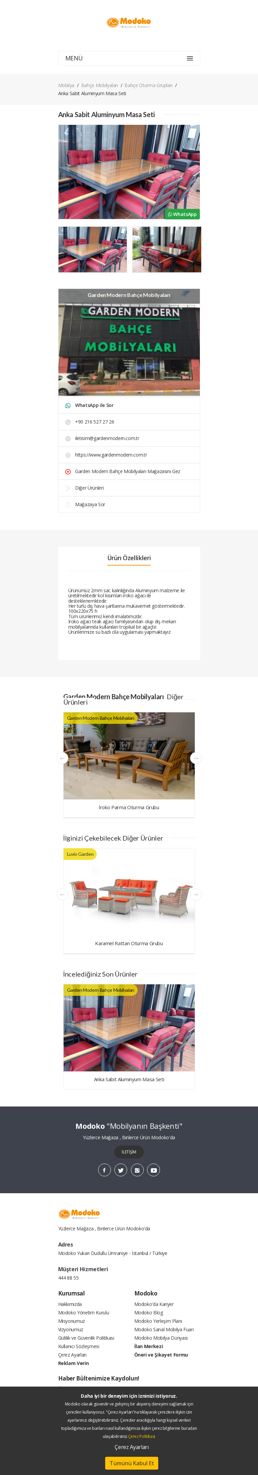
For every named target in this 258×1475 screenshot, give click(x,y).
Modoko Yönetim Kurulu (83, 1312)
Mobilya (66, 85)
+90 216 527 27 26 (89, 421)
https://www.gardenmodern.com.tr (106, 455)
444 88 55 (68, 1278)
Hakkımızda (70, 1304)
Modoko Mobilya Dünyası (161, 1338)
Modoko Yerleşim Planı (158, 1321)
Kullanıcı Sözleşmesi (78, 1346)
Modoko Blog (148, 1312)
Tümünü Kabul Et (132, 1463)
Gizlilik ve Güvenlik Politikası (86, 1338)
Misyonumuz (71, 1321)
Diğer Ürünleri (84, 488)
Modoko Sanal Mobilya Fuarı (164, 1329)
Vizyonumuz (71, 1329)
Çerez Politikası (141, 1436)
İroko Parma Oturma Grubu (129, 807)
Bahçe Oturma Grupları (148, 85)
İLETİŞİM (129, 1152)
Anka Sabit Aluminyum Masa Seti (129, 1079)
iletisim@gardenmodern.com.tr (102, 438)
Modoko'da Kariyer (154, 1304)
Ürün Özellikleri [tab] (129, 558)
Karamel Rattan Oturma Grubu (129, 943)
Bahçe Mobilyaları (99, 85)
